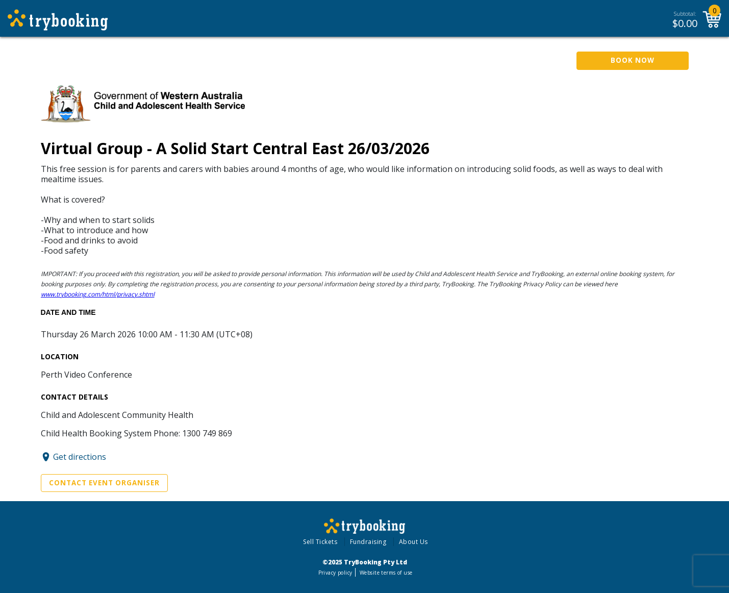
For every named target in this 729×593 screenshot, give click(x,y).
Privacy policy (335, 572)
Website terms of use (386, 572)
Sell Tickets (320, 541)
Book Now (633, 60)
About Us (413, 541)
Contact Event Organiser (104, 482)
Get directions (79, 456)
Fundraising (368, 541)
